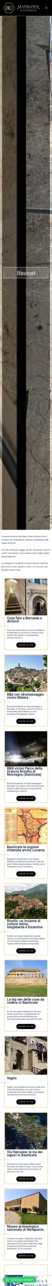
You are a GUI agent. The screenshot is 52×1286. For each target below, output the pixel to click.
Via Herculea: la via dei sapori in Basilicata (25, 1153)
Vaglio (12, 1078)
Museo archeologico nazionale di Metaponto (25, 1228)
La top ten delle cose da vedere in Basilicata (25, 1001)
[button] (19, 1280)
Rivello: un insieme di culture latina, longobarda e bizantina (24, 924)
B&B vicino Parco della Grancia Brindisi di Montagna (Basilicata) (24, 771)
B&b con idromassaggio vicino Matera (25, 696)
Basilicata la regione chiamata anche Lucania (26, 848)
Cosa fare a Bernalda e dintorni (24, 619)
